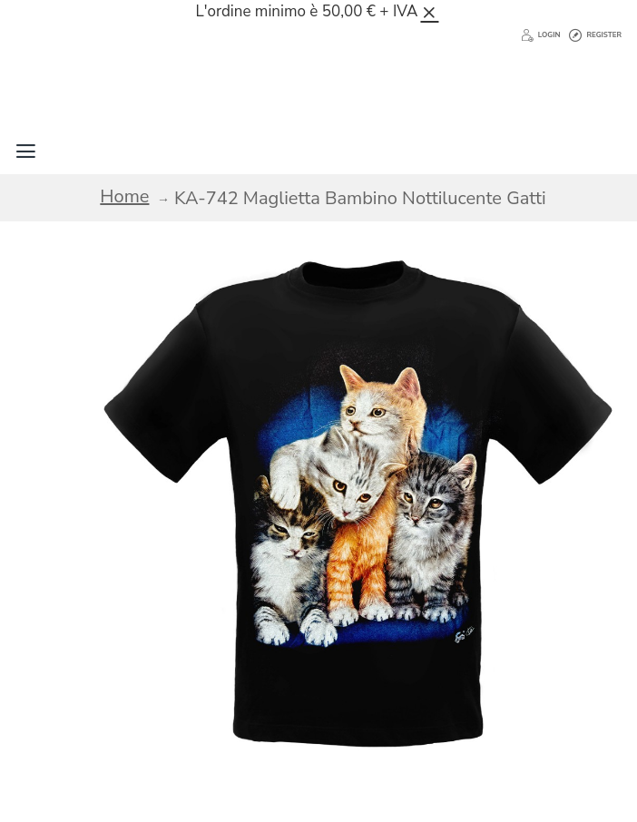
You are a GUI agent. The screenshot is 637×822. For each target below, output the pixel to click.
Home (124, 196)
